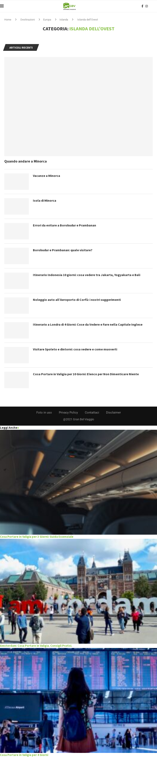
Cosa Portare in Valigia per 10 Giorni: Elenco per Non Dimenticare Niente (86, 374)
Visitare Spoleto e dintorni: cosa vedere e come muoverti (75, 349)
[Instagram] (146, 6)
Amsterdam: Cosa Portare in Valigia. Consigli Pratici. (36, 646)
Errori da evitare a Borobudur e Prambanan (64, 225)
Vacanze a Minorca (46, 176)
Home (7, 19)
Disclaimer (113, 412)
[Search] (155, 6)
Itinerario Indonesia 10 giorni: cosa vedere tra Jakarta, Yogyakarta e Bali (86, 275)
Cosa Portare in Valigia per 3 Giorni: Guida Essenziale (36, 537)
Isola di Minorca (44, 200)
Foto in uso (44, 412)
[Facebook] (142, 6)
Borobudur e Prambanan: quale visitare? (62, 250)
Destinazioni (27, 19)
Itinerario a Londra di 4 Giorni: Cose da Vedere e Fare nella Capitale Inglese (88, 324)
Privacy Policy (68, 412)
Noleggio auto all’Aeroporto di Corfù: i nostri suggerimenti (77, 300)
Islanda (63, 19)
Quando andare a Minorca (25, 161)
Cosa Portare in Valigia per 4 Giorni (24, 755)
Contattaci (92, 412)
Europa (47, 19)
